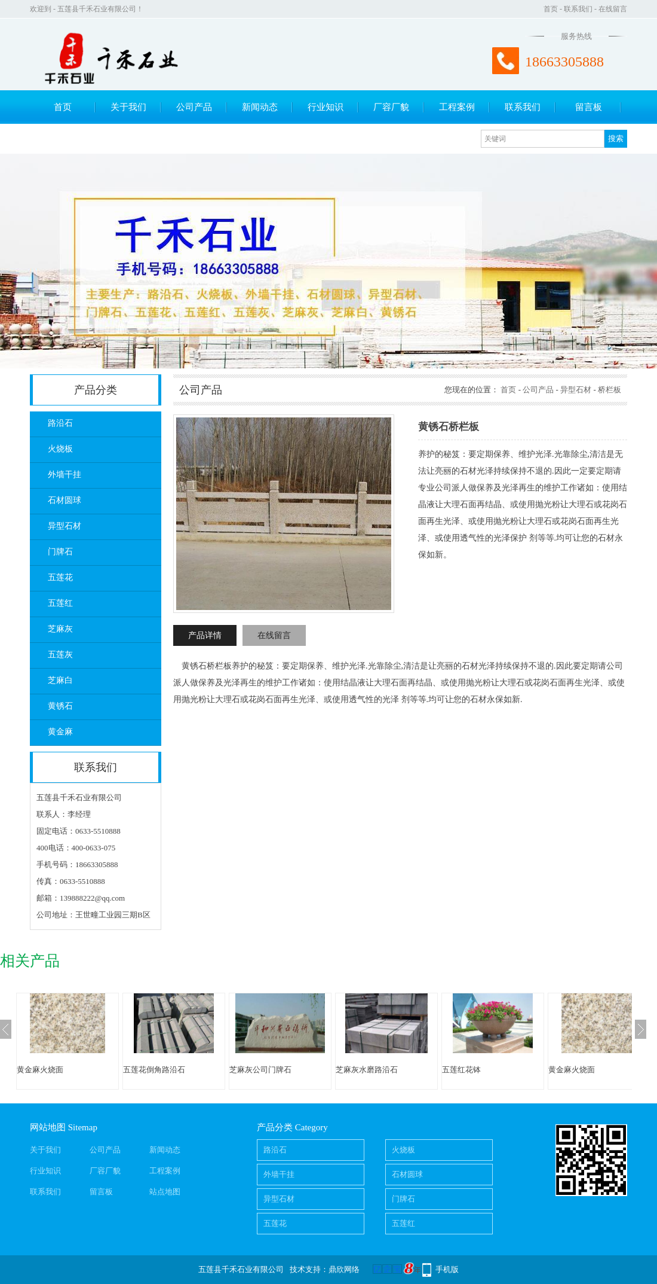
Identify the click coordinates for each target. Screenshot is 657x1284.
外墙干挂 (64, 474)
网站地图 (48, 1127)
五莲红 (60, 603)
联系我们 (578, 9)
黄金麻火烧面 (40, 1069)
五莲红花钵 (461, 1069)
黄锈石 (60, 706)
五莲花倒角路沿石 (154, 1069)
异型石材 (64, 525)
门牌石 (60, 551)
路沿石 (60, 423)
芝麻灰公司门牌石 (260, 1069)
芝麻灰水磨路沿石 (367, 1069)
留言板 (588, 107)
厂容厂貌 (391, 107)
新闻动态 (260, 107)
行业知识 (325, 107)
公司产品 (194, 107)
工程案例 (457, 107)
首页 (551, 9)
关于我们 (128, 107)
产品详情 (205, 635)
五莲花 (60, 577)
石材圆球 (64, 500)
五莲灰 (60, 654)
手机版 (447, 1269)
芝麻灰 (60, 628)
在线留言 (612, 9)
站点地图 (164, 1191)
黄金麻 (60, 731)
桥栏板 (609, 389)
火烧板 (60, 448)
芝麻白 (60, 680)
